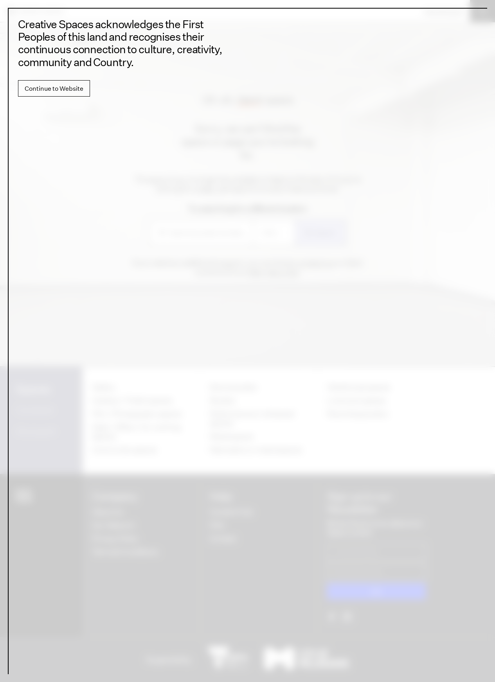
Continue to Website (54, 88)
